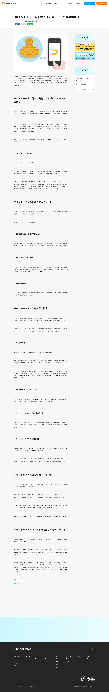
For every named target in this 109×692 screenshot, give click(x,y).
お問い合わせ (17, 584)
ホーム (3, 8)
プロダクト (17, 580)
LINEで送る (30, 24)
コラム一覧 (8, 8)
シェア (18, 24)
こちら (54, 569)
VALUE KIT (26, 565)
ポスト (24, 24)
